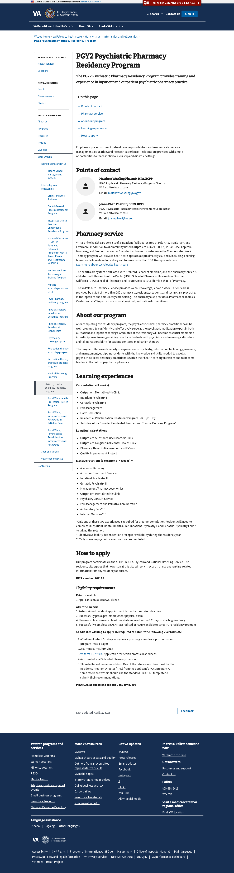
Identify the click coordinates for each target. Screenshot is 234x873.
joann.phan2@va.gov (120, 218)
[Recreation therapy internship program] (53, 350)
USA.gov (142, 857)
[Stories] (53, 103)
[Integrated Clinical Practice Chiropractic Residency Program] (53, 226)
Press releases (127, 758)
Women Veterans (41, 762)
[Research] (53, 135)
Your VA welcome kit (87, 803)
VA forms (80, 752)
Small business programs (46, 795)
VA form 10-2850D (91, 654)
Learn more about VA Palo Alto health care (102, 265)
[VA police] (53, 149)
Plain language (183, 851)
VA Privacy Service (95, 857)
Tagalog (50, 826)
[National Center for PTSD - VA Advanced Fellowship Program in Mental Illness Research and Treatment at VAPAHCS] (53, 251)
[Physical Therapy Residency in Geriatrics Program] (53, 313)
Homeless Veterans (43, 756)
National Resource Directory (48, 807)
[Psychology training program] (53, 340)
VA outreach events (43, 801)
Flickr (122, 787)
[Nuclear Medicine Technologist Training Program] (53, 274)
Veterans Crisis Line (174, 755)
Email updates (127, 763)
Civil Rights (59, 851)
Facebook (124, 769)
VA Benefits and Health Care (52, 26)
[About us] (53, 121)
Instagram (124, 775)
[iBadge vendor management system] (53, 174)
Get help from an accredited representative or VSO (92, 766)
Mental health (39, 779)
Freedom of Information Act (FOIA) (91, 851)
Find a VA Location (111, 26)
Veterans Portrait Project (47, 862)
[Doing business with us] (53, 163)
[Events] (53, 89)
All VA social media (129, 799)
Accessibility (40, 851)
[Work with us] (53, 157)
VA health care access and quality (95, 758)
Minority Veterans (42, 767)
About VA (85, 26)
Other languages (69, 826)
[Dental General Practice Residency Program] (53, 210)
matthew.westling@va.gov (124, 193)
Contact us (173, 14)
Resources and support (176, 768)
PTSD (34, 773)
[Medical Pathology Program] (53, 375)
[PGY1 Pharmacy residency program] (53, 300)
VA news (123, 752)
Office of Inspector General (153, 851)
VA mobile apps (84, 774)
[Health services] (53, 63)
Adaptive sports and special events (48, 787)
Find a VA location (173, 812)
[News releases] (53, 96)
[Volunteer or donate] (53, 458)
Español (36, 826)
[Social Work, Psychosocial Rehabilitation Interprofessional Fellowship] (53, 437)
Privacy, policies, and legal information (56, 857)
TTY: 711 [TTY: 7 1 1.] (167, 794)
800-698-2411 (170, 788)
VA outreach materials (88, 797)
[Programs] (53, 128)
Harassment (124, 851)
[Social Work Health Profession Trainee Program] (53, 402)
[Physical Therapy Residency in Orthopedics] (53, 327)
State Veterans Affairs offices (92, 780)
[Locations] (53, 70)
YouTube (124, 793)
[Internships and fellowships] (53, 187)
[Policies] (53, 142)
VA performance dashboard (168, 857)
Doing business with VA (89, 785)
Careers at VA (83, 791)
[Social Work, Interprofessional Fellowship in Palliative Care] (53, 418)
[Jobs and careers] (53, 451)
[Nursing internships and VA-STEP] (53, 288)
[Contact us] (53, 466)
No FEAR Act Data (122, 857)
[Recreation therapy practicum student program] (53, 363)
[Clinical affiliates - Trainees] (53, 197)
